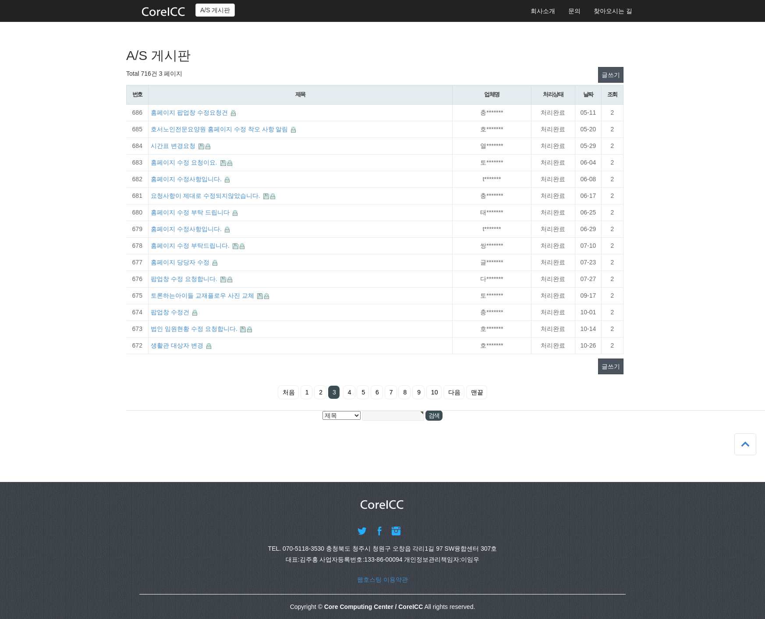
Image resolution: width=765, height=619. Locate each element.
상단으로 (745, 444)
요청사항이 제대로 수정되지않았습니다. (206, 195)
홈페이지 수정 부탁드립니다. (191, 245)
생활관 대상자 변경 (178, 345)
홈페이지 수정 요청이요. (185, 162)
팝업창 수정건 (171, 312)
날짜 (588, 94)
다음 (454, 392)
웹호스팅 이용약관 (382, 579)
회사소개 (543, 10)
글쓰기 (611, 74)
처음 (289, 392)
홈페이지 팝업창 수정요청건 (190, 112)
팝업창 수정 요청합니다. (185, 278)
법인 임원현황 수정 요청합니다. (195, 328)
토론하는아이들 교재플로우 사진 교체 (203, 295)
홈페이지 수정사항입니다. (187, 179)
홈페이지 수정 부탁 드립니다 (191, 212)
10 (434, 392)
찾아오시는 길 (613, 10)
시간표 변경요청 (174, 145)
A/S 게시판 (215, 10)
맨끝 (477, 392)
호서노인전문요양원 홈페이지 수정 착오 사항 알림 (220, 129)
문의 (574, 10)
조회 (612, 94)
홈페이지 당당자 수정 (181, 262)
